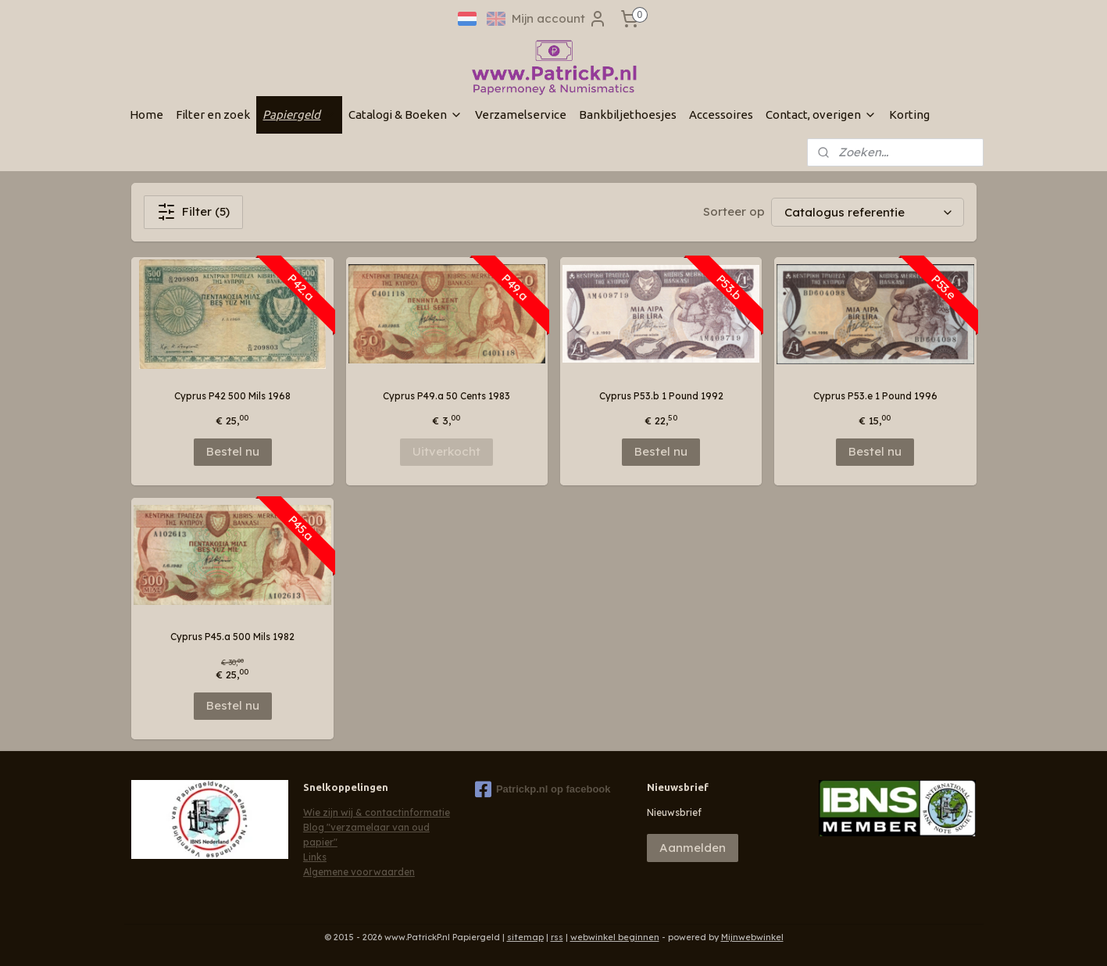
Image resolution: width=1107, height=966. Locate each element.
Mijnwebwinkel (752, 937)
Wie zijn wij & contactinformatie (376, 812)
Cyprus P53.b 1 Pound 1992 (660, 396)
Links (315, 857)
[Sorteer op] (866, 212)
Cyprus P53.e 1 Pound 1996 (874, 396)
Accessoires (721, 114)
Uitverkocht (446, 451)
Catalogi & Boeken (405, 114)
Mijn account (559, 18)
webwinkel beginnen (614, 937)
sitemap (525, 937)
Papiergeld (299, 114)
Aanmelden (692, 847)
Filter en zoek (213, 114)
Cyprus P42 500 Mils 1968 (232, 396)
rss (557, 937)
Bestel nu (232, 451)
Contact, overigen (821, 114)
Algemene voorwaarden (359, 872)
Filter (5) (193, 211)
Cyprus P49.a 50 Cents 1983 (446, 396)
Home (146, 114)
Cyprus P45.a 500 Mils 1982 (232, 636)
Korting (909, 114)
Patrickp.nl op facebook (543, 789)
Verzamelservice (520, 114)
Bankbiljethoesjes (628, 114)
